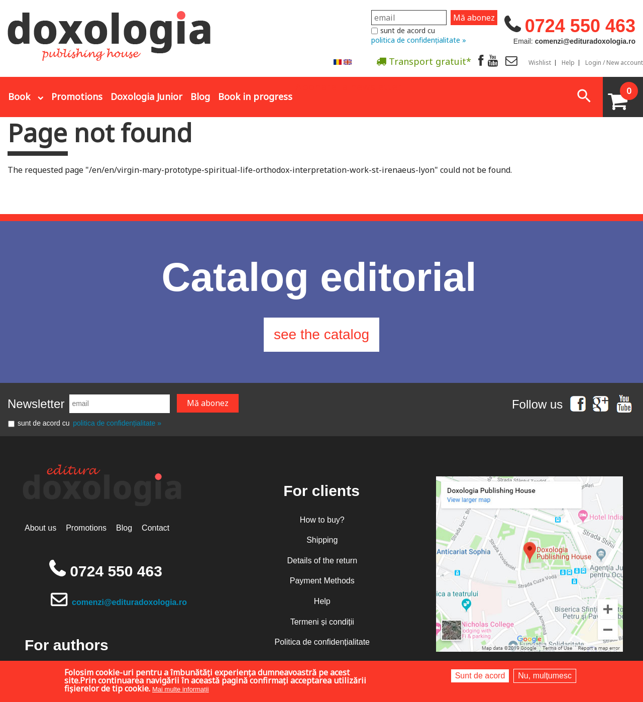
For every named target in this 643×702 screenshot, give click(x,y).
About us (40, 528)
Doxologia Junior (146, 96)
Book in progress (255, 96)
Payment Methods (322, 580)
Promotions (76, 96)
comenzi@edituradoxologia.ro (129, 602)
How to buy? (322, 520)
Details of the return (322, 560)
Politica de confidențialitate (322, 642)
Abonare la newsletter (348, 86)
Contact (155, 528)
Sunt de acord (480, 675)
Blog (200, 96)
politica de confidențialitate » (418, 40)
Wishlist (539, 63)
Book (19, 96)
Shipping (322, 540)
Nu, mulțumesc (545, 675)
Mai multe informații (180, 689)
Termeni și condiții (322, 622)
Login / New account (614, 63)
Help (568, 63)
